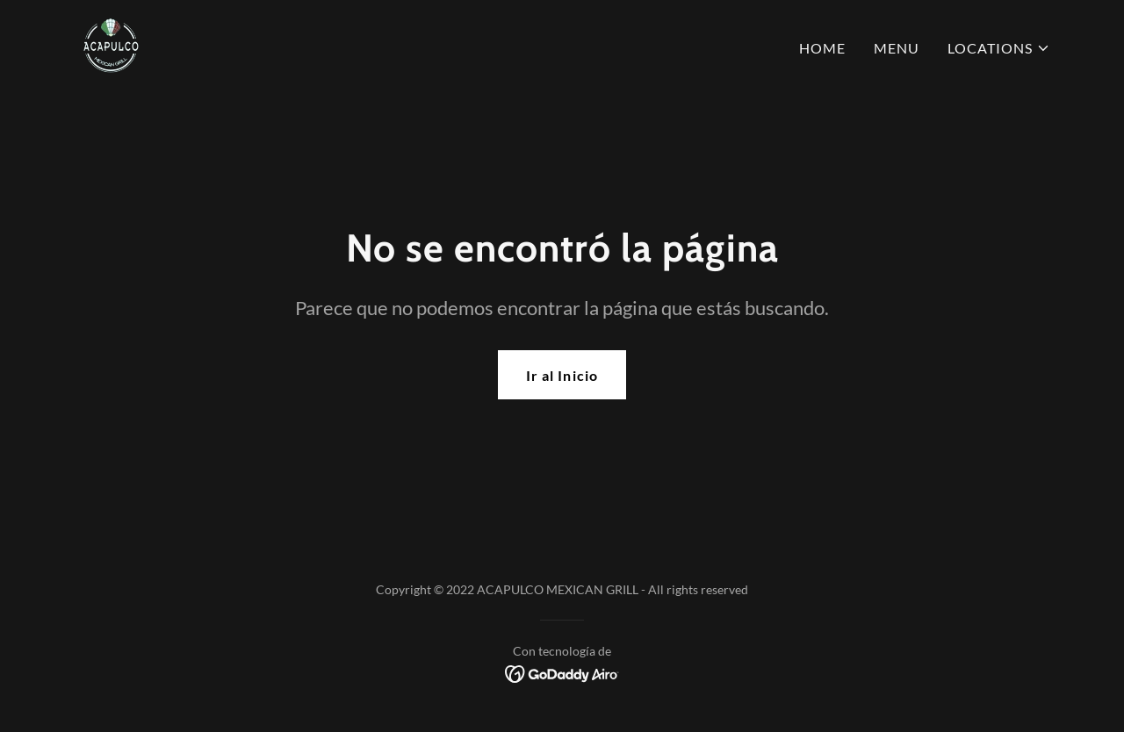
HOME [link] (822, 47)
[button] (998, 48)
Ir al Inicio (561, 375)
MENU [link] (896, 47)
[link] (111, 44)
